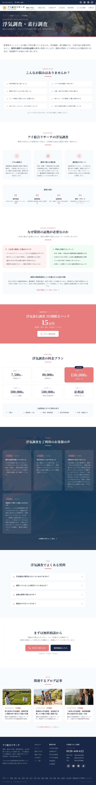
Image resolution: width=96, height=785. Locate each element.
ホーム (37, 748)
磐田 (46, 778)
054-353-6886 (79, 760)
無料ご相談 (19, 2)
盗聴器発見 (53, 751)
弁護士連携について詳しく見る (48, 290)
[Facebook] (88, 2)
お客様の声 (52, 8)
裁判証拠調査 (53, 755)
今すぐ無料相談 (48, 334)
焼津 (23, 778)
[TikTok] (92, 2)
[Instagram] (80, 2)
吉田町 (63, 778)
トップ (5, 16)
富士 (39, 778)
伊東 (58, 778)
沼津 (35, 778)
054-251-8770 (79, 758)
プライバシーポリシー (86, 781)
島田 (43, 778)
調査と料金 (30, 8)
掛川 (31, 778)
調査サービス (14, 16)
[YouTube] (84, 2)
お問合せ (91, 8)
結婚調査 (52, 761)
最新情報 (71, 8)
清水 (19, 778)
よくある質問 (81, 8)
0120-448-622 (8, 2)
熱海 (54, 778)
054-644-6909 (79, 755)
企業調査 (52, 764)
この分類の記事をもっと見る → (48, 727)
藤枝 (15, 778)
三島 (50, 778)
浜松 (27, 778)
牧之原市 (68, 778)
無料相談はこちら (60, 648)
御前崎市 (75, 778)
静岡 (11, 778)
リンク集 (37, 761)
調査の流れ (42, 8)
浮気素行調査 (53, 748)
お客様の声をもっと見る (48, 539)
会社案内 (62, 8)
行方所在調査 (53, 758)
